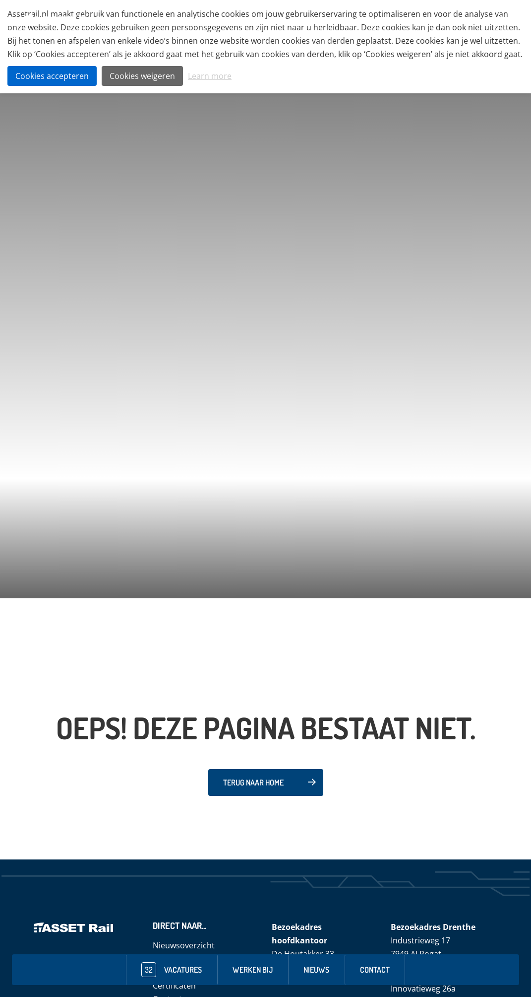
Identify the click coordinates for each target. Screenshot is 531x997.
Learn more (210, 76)
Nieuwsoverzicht (184, 945)
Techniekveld (245, 20)
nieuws (316, 970)
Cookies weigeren (142, 76)
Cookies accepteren (52, 76)
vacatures (171, 969)
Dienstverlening (457, 20)
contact (375, 970)
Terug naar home (253, 782)
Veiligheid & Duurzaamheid (317, 20)
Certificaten (174, 985)
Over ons (200, 20)
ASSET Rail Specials (398, 20)
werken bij (253, 970)
